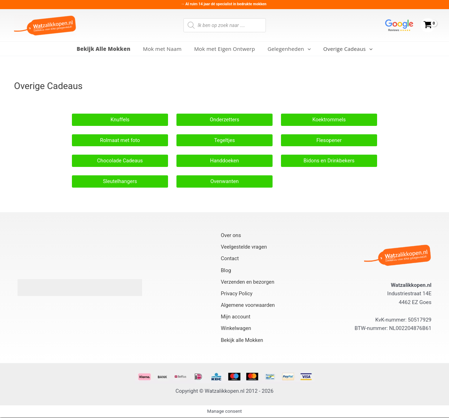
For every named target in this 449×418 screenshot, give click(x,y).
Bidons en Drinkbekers (329, 161)
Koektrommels (329, 119)
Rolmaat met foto (120, 140)
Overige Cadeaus (343, 49)
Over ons (231, 236)
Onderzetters (224, 119)
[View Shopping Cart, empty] (428, 25)
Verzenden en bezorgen (248, 282)
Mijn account (236, 317)
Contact (230, 259)
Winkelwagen (236, 328)
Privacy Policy (237, 294)
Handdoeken (224, 161)
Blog (226, 271)
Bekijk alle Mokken (242, 340)
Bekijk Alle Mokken (107, 48)
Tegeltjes (224, 140)
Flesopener (329, 140)
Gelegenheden (287, 49)
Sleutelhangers (119, 181)
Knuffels (119, 119)
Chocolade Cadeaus (119, 161)
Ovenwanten (224, 181)
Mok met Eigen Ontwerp (224, 48)
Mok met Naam (164, 48)
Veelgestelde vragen (244, 248)
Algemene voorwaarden (248, 305)
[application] (305, 49)
